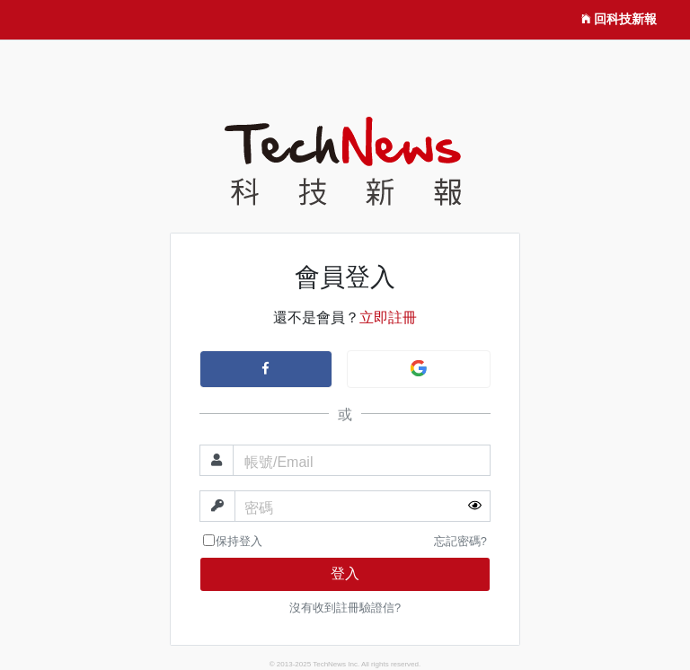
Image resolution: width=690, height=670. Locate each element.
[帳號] (362, 460)
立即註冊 (388, 317)
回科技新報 (619, 20)
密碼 (258, 508)
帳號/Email (278, 462)
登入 (345, 573)
